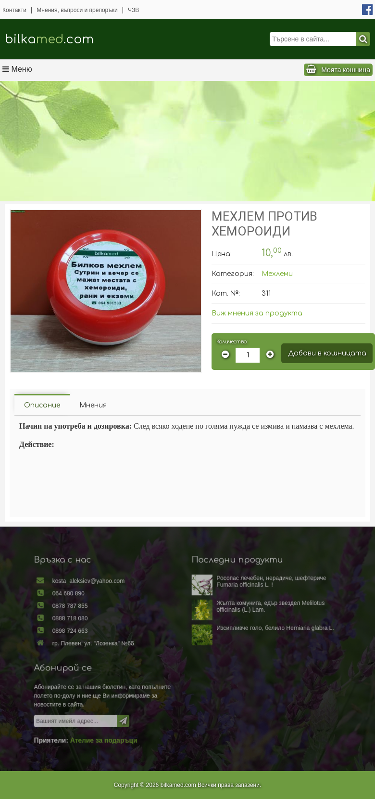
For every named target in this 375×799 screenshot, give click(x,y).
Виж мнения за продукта (257, 313)
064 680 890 (82, 601)
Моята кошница (345, 70)
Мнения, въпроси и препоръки (77, 10)
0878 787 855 (83, 613)
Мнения (93, 405)
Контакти (14, 10)
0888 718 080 (83, 624)
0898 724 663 (83, 635)
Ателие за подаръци (113, 731)
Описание (42, 405)
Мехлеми (277, 273)
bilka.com (49, 39)
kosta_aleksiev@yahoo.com (100, 590)
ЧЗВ (133, 10)
